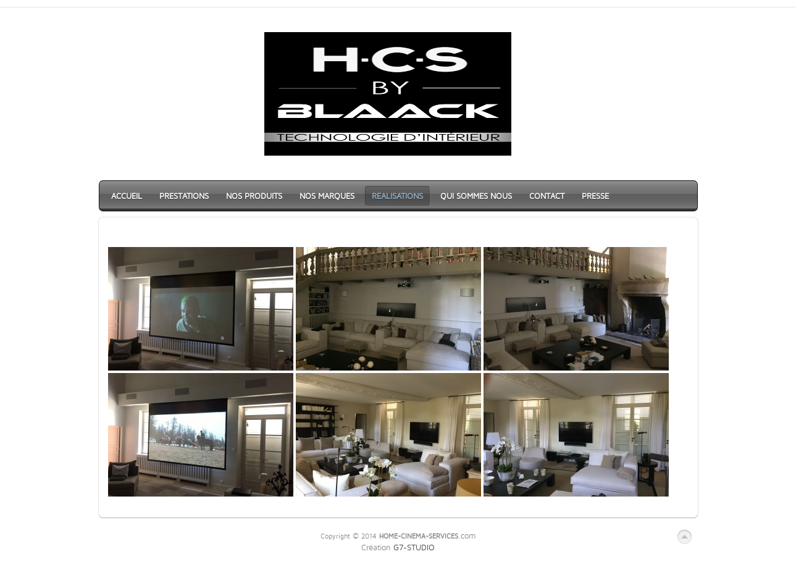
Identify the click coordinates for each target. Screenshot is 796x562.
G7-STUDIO (414, 547)
